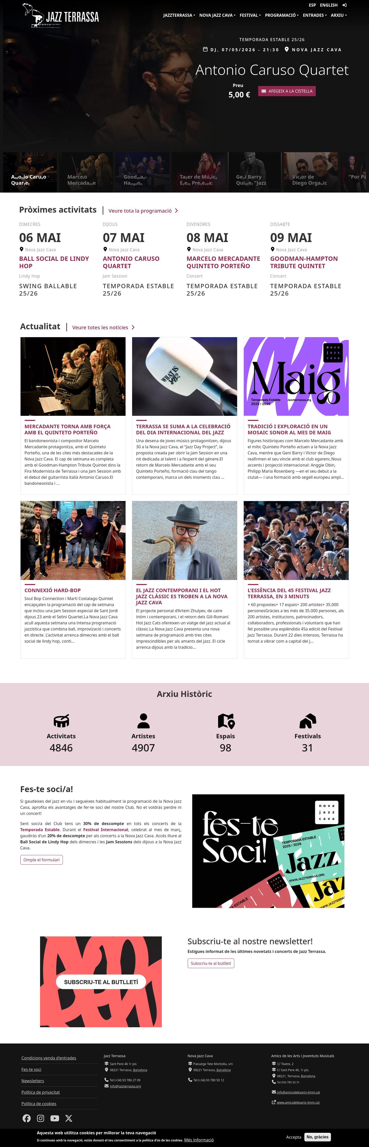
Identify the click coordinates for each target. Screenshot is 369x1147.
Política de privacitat (41, 1092)
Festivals (307, 736)
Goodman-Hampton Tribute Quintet (304, 262)
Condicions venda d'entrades (49, 1058)
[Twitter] (69, 1120)
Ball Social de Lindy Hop (54, 262)
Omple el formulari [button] (42, 860)
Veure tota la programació (144, 210)
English (329, 5)
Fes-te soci (31, 1069)
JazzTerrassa (177, 15)
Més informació (199, 1140)
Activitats (61, 736)
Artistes (143, 736)
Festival (249, 15)
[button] (363, 76)
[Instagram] (41, 1120)
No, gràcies (317, 1138)
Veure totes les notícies (104, 327)
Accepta (293, 1138)
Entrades (313, 15)
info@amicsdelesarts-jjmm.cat (298, 1092)
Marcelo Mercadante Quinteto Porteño (223, 262)
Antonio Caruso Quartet (131, 262)
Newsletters (33, 1081)
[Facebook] (27, 1120)
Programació (280, 15)
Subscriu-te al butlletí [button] (211, 963)
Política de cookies (39, 1103)
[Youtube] (55, 1120)
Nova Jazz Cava (216, 15)
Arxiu (337, 15)
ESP (312, 5)
